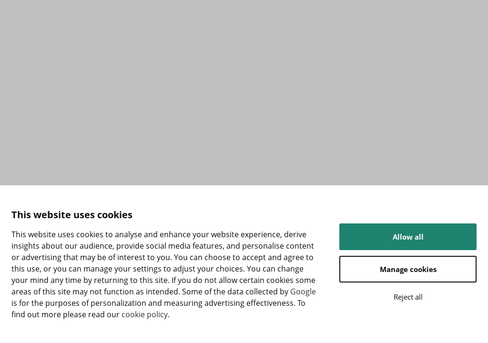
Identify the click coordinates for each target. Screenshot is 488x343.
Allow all (408, 237)
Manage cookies (408, 269)
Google (303, 291)
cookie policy (145, 314)
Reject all (408, 297)
